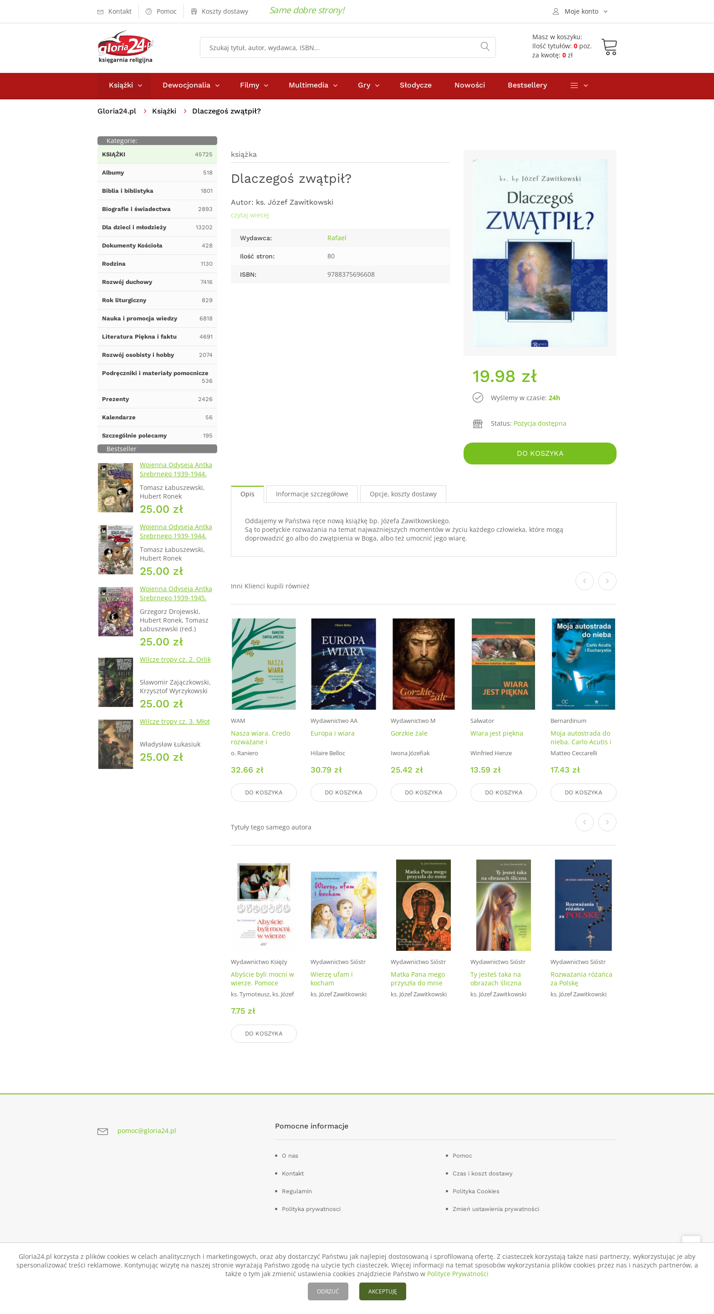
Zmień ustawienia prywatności (496, 1209)
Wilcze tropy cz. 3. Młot (175, 722)
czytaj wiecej (250, 215)
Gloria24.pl (116, 112)
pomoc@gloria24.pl (146, 1130)
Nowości (469, 86)
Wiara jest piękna (496, 734)
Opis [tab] (247, 494)
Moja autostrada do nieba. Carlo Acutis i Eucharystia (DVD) (581, 743)
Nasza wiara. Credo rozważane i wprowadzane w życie (260, 747)
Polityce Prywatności (458, 1273)
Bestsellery (527, 86)
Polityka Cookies (476, 1191)
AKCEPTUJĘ (382, 1291)
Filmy (249, 86)
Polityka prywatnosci (311, 1209)
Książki (121, 86)
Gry (364, 86)
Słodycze (416, 86)
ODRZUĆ (328, 1291)
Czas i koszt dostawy (483, 1173)
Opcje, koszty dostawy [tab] (403, 494)
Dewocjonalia (186, 86)
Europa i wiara (333, 734)
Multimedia (308, 86)
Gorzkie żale (409, 734)
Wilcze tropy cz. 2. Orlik (175, 660)
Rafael (337, 238)
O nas (290, 1155)
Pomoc (462, 1155)
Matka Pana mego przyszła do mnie (418, 979)
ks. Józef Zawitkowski (294, 203)
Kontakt (293, 1173)
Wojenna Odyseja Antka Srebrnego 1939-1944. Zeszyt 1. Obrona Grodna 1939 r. (178, 479)
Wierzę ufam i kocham (332, 979)
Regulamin (297, 1191)
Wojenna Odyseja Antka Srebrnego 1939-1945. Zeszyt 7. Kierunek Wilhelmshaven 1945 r (176, 603)
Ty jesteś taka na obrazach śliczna (495, 979)
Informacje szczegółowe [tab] (312, 494)
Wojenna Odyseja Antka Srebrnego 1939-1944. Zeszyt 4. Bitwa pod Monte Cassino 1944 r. (176, 541)
